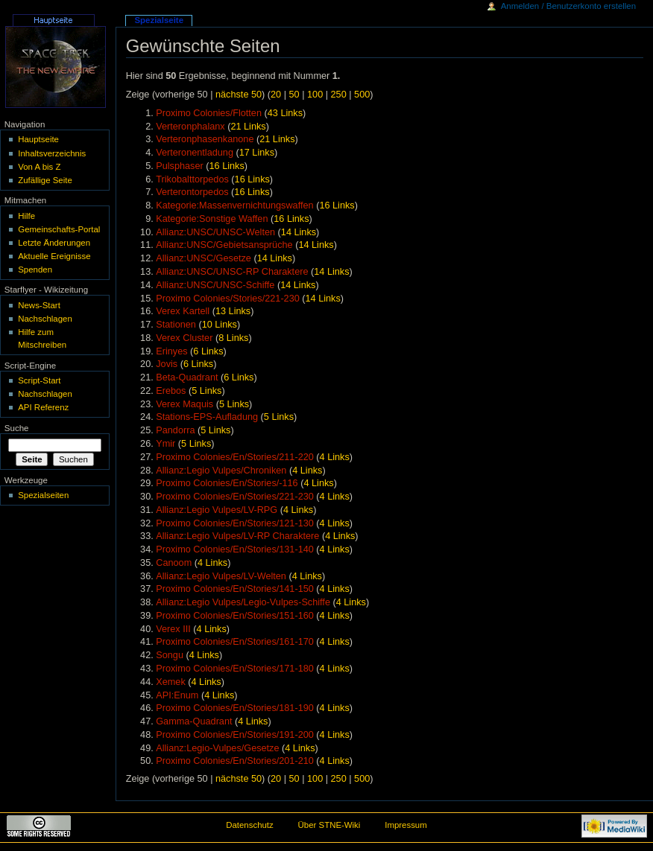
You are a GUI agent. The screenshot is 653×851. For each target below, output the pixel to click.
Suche (16, 428)
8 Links (233, 338)
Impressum (406, 824)
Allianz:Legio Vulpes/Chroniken (221, 470)
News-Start (39, 305)
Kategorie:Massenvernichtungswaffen (234, 205)
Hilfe (26, 215)
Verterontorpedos (192, 192)
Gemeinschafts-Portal (59, 229)
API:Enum (177, 695)
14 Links (298, 232)
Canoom (174, 563)
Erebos (171, 391)
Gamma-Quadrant (194, 721)
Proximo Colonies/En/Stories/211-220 (235, 457)
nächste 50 (238, 94)
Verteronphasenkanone (204, 139)
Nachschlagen (45, 318)
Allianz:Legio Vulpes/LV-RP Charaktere (237, 536)
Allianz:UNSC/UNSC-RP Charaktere (232, 272)
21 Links (247, 126)
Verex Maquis (184, 404)
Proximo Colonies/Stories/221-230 (228, 298)
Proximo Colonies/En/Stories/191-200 (235, 735)
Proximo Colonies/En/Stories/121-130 (235, 523)
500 (362, 94)
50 (294, 94)
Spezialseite (158, 20)
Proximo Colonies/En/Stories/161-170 (235, 642)
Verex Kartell (182, 311)
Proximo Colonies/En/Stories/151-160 (235, 616)
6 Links (208, 351)
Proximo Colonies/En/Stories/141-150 (235, 589)
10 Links (219, 324)
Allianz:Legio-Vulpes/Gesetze (217, 748)
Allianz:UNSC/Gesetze (203, 258)
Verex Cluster (184, 338)
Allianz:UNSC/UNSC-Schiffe (215, 285)
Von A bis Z (39, 166)
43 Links (285, 113)
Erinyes (171, 351)
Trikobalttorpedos (192, 179)
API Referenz (43, 407)
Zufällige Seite (45, 180)
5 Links (206, 391)
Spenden (35, 269)
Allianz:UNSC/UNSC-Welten (215, 232)
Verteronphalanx (190, 126)
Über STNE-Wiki (329, 824)
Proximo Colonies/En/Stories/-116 (226, 483)
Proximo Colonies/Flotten (209, 113)
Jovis (166, 364)
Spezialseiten (43, 495)
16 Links (227, 166)
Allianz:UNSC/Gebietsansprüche (224, 245)
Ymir (165, 444)
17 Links (256, 152)
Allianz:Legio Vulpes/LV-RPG (216, 510)
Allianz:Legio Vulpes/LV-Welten (221, 576)
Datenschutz (250, 824)
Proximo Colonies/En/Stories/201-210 (235, 761)
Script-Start (39, 380)
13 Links (232, 311)
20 (276, 94)
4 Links (335, 457)
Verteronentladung (194, 152)
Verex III (173, 629)
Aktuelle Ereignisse (54, 256)
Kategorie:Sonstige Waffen (212, 219)
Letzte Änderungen (54, 242)
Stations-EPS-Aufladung (207, 417)
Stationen (176, 324)
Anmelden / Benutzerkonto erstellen (568, 5)
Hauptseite (38, 139)
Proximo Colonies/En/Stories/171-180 (235, 668)
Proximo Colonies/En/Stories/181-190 (235, 708)
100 (315, 94)
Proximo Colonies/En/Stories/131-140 (235, 549)
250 (339, 94)
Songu (169, 655)
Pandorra (175, 430)
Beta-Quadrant (187, 377)
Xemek (171, 682)
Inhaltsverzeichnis (52, 153)
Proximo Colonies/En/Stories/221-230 (235, 496)
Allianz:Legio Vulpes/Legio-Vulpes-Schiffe (243, 602)
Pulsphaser (179, 166)
